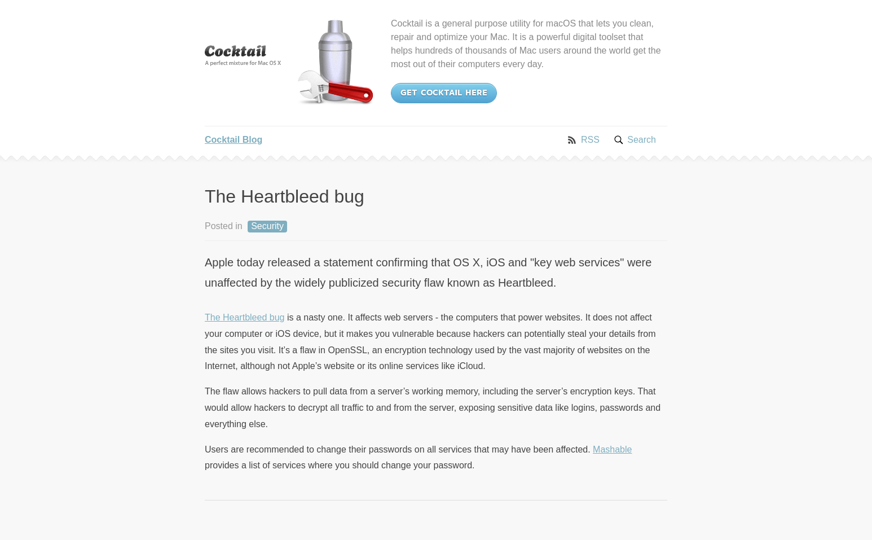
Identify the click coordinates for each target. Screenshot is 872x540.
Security (267, 226)
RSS (590, 139)
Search (641, 139)
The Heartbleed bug (244, 317)
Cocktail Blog (233, 139)
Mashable (612, 449)
